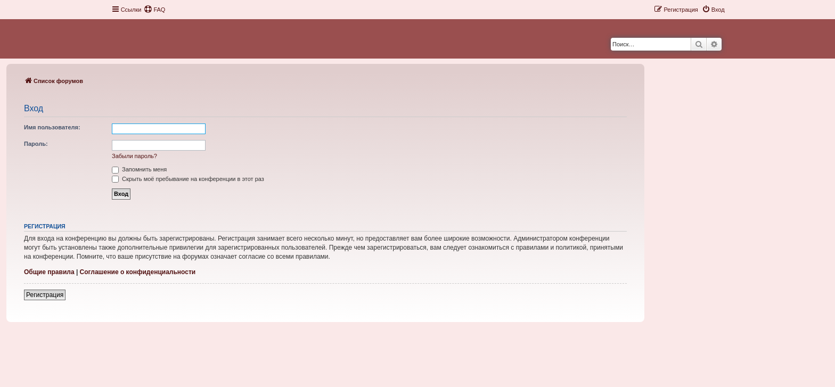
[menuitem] (154, 9)
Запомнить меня (139, 169)
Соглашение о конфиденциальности (138, 272)
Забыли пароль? (134, 156)
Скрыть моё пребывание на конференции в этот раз (188, 179)
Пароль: (36, 144)
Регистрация (44, 295)
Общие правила (49, 272)
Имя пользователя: (52, 127)
